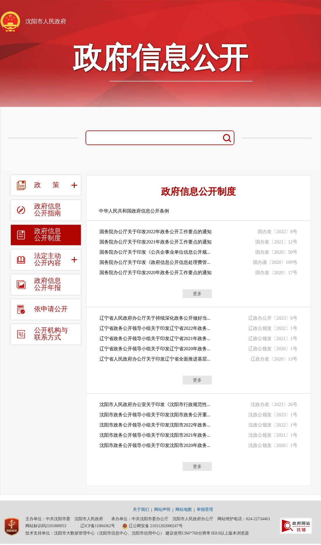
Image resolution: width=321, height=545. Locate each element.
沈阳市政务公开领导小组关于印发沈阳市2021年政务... (155, 435)
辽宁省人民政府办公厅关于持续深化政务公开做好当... (155, 318)
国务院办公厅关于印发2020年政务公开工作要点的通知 (156, 272)
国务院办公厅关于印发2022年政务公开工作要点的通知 (156, 231)
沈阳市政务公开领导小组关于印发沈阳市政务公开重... (155, 414)
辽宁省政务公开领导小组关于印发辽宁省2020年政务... (155, 348)
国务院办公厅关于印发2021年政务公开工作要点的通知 (156, 241)
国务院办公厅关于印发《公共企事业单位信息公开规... (155, 252)
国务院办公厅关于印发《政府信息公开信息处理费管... (155, 262)
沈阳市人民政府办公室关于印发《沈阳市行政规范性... (155, 404)
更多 (197, 293)
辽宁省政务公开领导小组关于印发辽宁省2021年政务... (155, 338)
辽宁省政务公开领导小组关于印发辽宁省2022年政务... (155, 328)
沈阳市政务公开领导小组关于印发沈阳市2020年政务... (155, 445)
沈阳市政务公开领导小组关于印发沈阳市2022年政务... (155, 424)
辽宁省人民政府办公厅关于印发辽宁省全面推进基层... (155, 358)
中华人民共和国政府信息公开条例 (134, 210)
